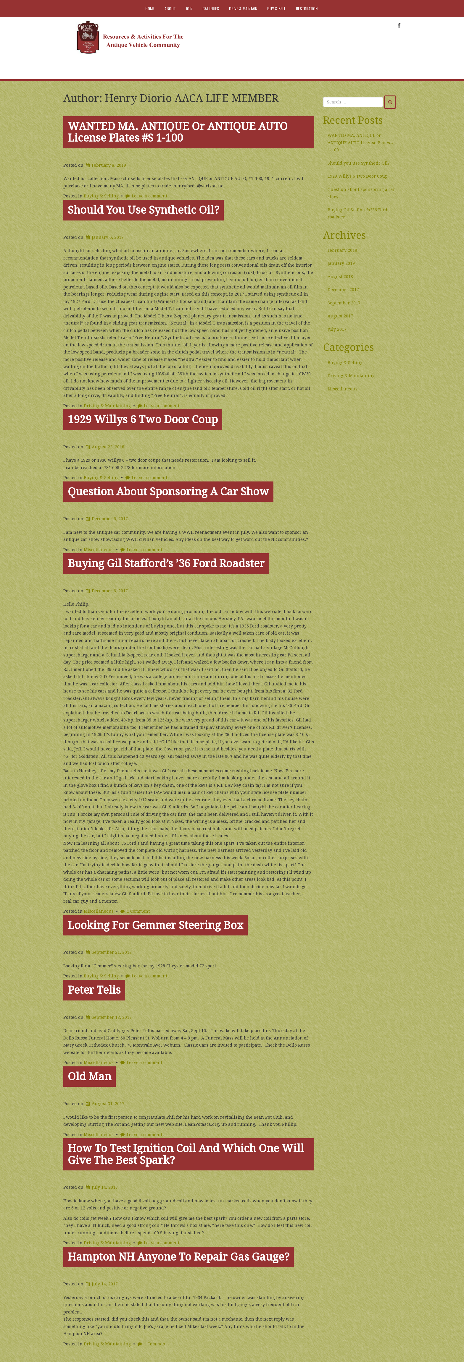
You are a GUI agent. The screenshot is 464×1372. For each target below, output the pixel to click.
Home (149, 8)
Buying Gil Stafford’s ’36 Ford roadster (166, 563)
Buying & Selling (101, 196)
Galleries (210, 8)
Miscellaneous (99, 549)
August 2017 (340, 316)
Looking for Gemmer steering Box (155, 925)
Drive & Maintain (243, 8)
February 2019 (342, 250)
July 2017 (337, 329)
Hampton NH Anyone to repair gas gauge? (178, 1257)
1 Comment (138, 911)
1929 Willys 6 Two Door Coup (143, 419)
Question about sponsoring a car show (168, 491)
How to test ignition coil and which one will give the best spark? (186, 1154)
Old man (89, 1076)
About (170, 8)
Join (189, 8)
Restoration (307, 8)
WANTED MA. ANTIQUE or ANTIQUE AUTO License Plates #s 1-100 (178, 132)
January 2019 (341, 263)
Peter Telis (94, 990)
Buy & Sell (276, 8)
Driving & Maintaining (107, 405)
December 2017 (343, 289)
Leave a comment (149, 196)
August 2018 (340, 276)
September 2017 (344, 303)
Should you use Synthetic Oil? (143, 210)
